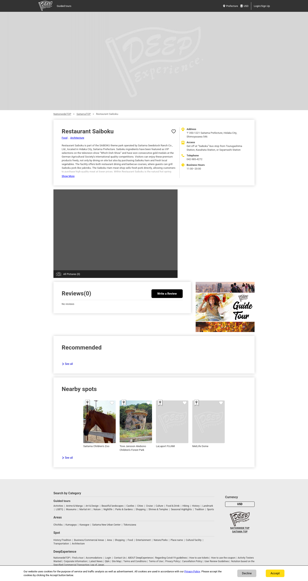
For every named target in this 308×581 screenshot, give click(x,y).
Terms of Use (156, 561)
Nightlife (108, 509)
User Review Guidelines (216, 561)
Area (109, 540)
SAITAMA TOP (240, 531)
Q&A (107, 561)
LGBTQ (59, 509)
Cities (140, 506)
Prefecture (230, 6)
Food (64, 138)
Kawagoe (84, 525)
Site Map (116, 561)
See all (69, 364)
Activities (58, 506)
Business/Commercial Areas (89, 540)
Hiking (185, 506)
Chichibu (58, 525)
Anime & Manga (74, 506)
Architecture (77, 138)
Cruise (149, 506)
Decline (247, 573)
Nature (97, 509)
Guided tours (64, 6)
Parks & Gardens (124, 509)
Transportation (61, 543)
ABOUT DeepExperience (140, 558)
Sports (210, 509)
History (196, 506)
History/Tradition (62, 540)
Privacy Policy (172, 561)
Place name (176, 540)
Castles (130, 506)
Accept (275, 573)
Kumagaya (71, 525)
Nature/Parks (161, 540)
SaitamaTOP (83, 114)
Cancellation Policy (192, 561)
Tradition (199, 509)
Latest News (96, 561)
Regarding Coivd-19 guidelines (171, 558)
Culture (159, 506)
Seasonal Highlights (181, 509)
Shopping (141, 509)
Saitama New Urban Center (106, 525)
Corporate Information (75, 561)
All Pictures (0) (71, 274)
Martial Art (85, 509)
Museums (71, 509)
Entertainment (143, 540)
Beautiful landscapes (113, 506)
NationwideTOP (62, 114)
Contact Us (120, 558)
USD (244, 6)
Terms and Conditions (135, 561)
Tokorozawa (129, 525)
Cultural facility (194, 540)
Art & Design (92, 506)
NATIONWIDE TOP (239, 528)
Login (108, 558)
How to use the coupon (223, 558)
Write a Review (167, 293)
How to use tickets (199, 558)
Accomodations (94, 558)
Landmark (208, 506)
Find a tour (77, 558)
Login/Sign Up (262, 6)
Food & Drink (173, 506)
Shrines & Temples (158, 509)
